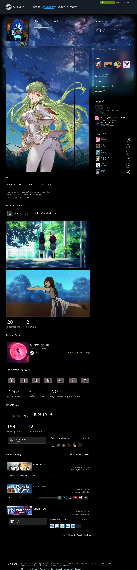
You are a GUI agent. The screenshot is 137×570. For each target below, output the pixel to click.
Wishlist (87, 535)
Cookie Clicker (39, 486)
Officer (20, 520)
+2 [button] (78, 526)
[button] (113, 21)
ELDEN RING (43, 414)
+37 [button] (79, 445)
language (126, 2)
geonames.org (65, 565)
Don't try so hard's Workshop (35, 213)
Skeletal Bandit (22, 439)
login (117, 2)
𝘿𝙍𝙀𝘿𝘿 (43, 348)
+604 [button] (86, 498)
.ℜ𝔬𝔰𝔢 (108, 108)
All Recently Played (74, 535)
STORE (36, 7)
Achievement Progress (60, 438)
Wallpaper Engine (41, 509)
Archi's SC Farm (107, 122)
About (61, 7)
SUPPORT (72, 7)
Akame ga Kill (40, 345)
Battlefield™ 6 (39, 464)
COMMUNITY (49, 7)
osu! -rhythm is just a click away (114, 117)
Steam (37, 353)
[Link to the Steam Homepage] (17, 9)
